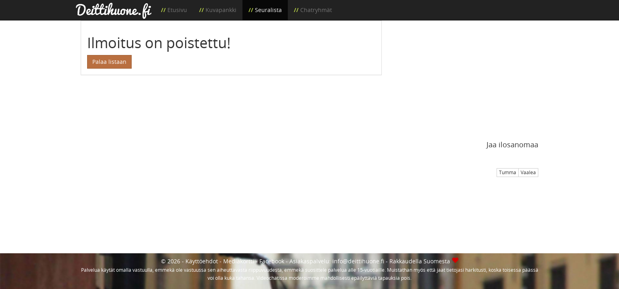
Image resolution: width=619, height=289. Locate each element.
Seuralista (268, 10)
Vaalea (528, 172)
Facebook (271, 261)
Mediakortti (238, 261)
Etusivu (177, 10)
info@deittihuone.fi (358, 261)
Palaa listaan (109, 61)
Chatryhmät (316, 10)
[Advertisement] (466, 76)
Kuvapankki (221, 10)
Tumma (507, 172)
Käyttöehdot (201, 261)
